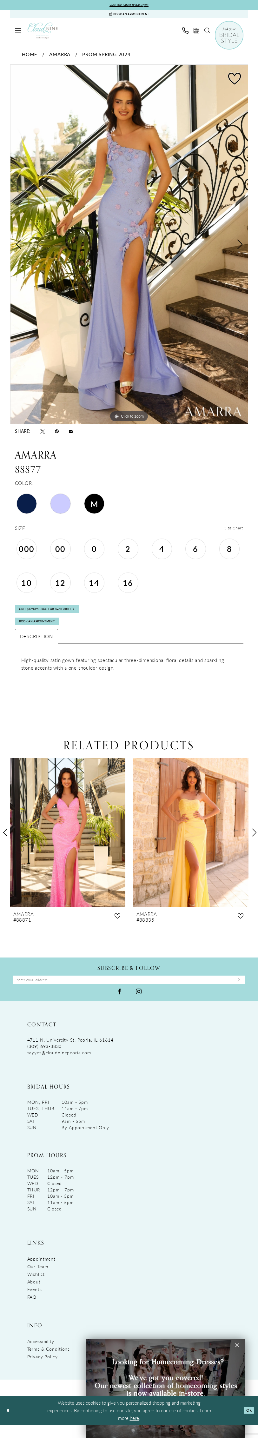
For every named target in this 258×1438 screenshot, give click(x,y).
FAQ (32, 1310)
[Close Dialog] (9, 1423)
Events (34, 1302)
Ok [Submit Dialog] (247, 1423)
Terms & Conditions (48, 1362)
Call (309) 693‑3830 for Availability (57, 615)
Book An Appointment (44, 631)
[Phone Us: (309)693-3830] (185, 33)
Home (29, 57)
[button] (18, 33)
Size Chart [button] (231, 531)
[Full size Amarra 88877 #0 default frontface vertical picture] (129, 247)
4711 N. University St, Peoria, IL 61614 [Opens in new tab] (70, 1053)
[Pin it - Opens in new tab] (57, 434)
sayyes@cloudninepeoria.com (59, 1065)
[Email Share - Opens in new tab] (71, 434)
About (34, 1294)
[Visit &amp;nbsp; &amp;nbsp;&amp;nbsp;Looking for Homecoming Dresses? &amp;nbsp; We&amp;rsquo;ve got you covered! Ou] (165, 1388)
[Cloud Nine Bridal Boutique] (42, 33)
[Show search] (207, 33)
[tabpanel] (129, 247)
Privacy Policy (42, 1369)
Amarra (59, 57)
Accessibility (40, 1354)
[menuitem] (18, 33)
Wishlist (36, 1287)
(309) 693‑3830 (44, 1059)
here (134, 1431)
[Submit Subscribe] (236, 991)
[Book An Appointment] (129, 16)
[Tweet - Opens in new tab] (42, 434)
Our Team (37, 1279)
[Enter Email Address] (129, 991)
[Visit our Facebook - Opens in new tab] (119, 1004)
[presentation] (67, 843)
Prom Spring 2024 (106, 57)
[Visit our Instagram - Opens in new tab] (139, 1004)
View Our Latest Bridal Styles (129, 5)
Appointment (41, 1272)
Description (36, 647)
